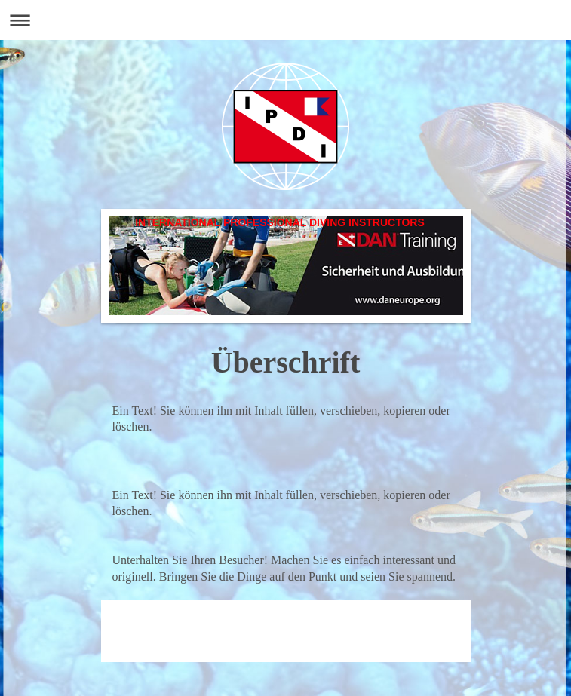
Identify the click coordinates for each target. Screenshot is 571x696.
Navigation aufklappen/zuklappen (285, 20)
